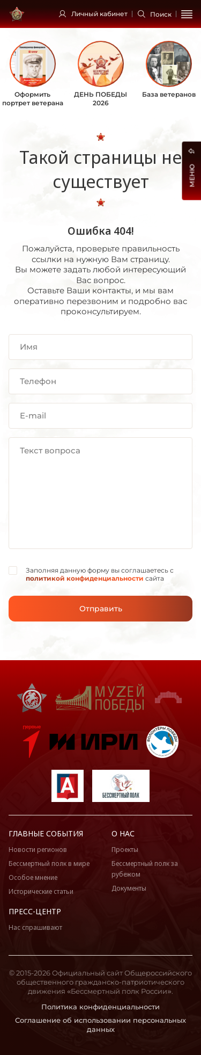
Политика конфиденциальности (100, 1006)
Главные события (46, 833)
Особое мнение (33, 877)
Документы (128, 888)
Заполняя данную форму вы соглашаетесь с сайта (100, 574)
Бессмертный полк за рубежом (144, 869)
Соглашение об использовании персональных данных (100, 1025)
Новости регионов (38, 849)
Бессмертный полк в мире (49, 863)
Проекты (124, 849)
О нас (123, 833)
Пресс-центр (35, 911)
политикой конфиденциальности (85, 578)
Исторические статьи (41, 891)
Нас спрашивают (35, 927)
